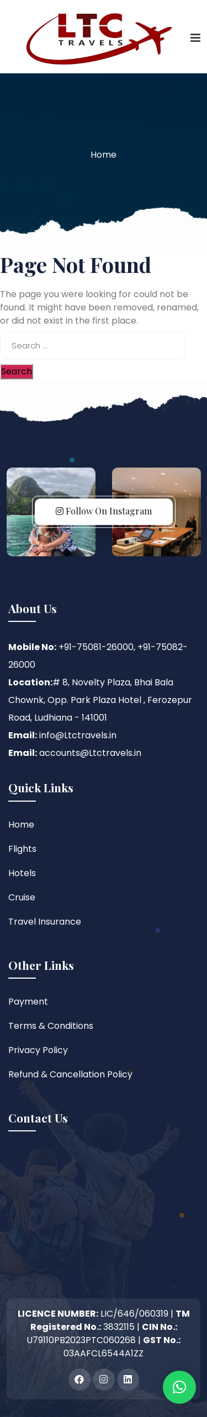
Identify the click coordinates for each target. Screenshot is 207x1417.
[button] (179, 1387)
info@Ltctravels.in (77, 735)
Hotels (22, 873)
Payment (28, 1001)
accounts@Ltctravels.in (90, 753)
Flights (22, 848)
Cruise (21, 897)
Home (103, 154)
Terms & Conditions (50, 1025)
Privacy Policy (38, 1050)
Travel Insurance (44, 921)
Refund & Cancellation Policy (70, 1074)
